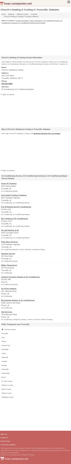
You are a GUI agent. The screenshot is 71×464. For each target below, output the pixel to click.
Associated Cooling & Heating (13, 195)
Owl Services (6, 312)
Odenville (4, 357)
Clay (3, 337)
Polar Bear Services (9, 242)
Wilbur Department (9, 265)
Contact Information (22, 21)
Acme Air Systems (9, 183)
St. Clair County (6, 381)
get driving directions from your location (46, 133)
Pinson (3, 341)
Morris (3, 377)
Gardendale (5, 373)
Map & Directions (36, 21)
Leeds (3, 353)
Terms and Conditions (8, 445)
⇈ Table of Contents (7, 94)
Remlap (4, 365)
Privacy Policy (5, 441)
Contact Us (4, 438)
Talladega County (7, 397)
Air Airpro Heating (8, 289)
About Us (4, 434)
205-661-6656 (7, 84)
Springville (5, 349)
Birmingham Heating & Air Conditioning (18, 300)
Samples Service (8, 254)
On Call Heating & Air (10, 230)
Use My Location (8, 329)
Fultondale (5, 369)
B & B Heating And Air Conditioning (16, 207)
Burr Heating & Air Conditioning (14, 219)
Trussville (4, 333)
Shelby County (6, 393)
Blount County (6, 389)
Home (3, 14)
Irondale (4, 361)
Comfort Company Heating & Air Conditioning (20, 277)
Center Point (5, 345)
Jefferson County (7, 385)
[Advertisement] (35, 39)
